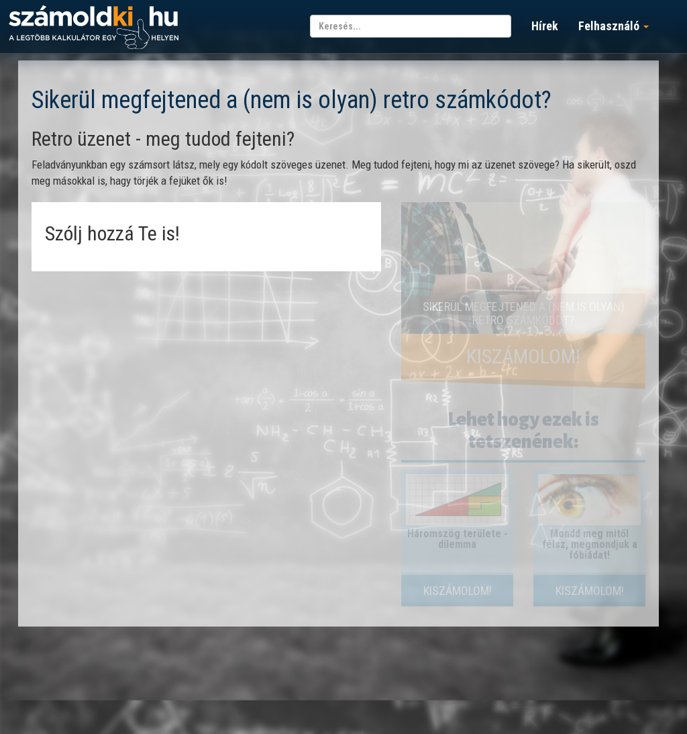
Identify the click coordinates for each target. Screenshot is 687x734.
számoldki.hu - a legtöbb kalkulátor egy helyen (93, 28)
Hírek (544, 26)
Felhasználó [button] (613, 26)
